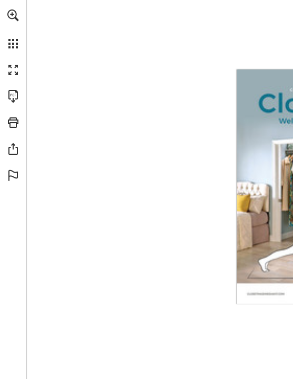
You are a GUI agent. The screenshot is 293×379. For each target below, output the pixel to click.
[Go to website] (267, 294)
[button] (13, 15)
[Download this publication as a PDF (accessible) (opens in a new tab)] (13, 96)
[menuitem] (13, 28)
